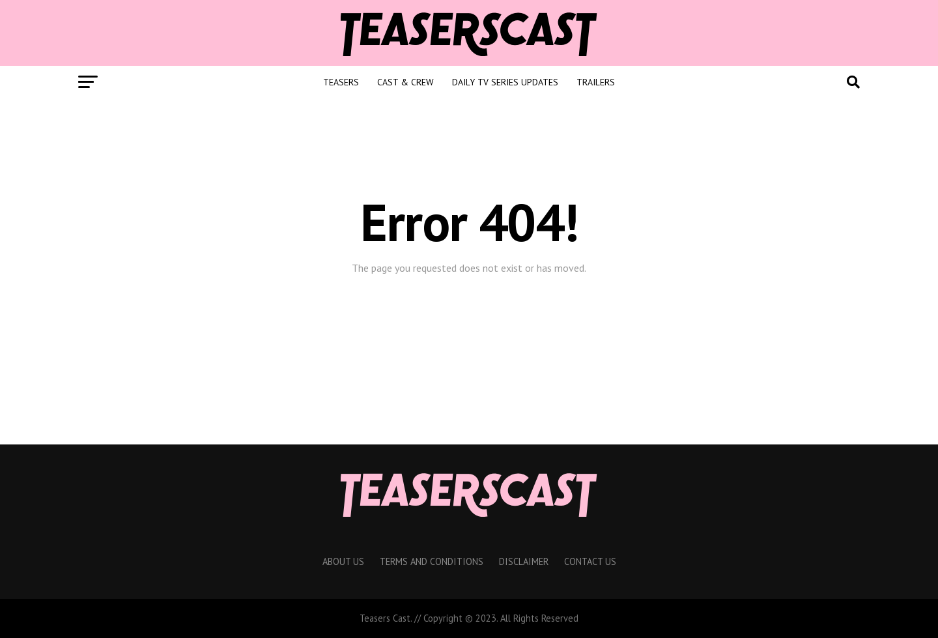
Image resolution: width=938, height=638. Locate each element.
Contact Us (590, 561)
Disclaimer (523, 561)
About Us (343, 561)
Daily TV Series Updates (505, 82)
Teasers (341, 82)
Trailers (595, 82)
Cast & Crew (405, 82)
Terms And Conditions (431, 561)
